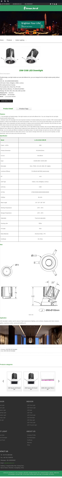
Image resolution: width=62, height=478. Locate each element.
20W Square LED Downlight (31, 390)
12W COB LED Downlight (11, 351)
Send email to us (6, 100)
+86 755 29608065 (5, 4)
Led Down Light (18, 475)
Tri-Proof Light (26, 475)
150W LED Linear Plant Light (47, 390)
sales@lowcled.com (17, 4)
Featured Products (45, 474)
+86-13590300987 (29, 4)
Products (9, 40)
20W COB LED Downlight (9, 352)
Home (2, 40)
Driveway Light (32, 475)
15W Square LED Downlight (14, 390)
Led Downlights (11, 475)
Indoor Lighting (20, 40)
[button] (3, 382)
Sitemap (52, 474)
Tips (39, 474)
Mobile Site (57, 474)
